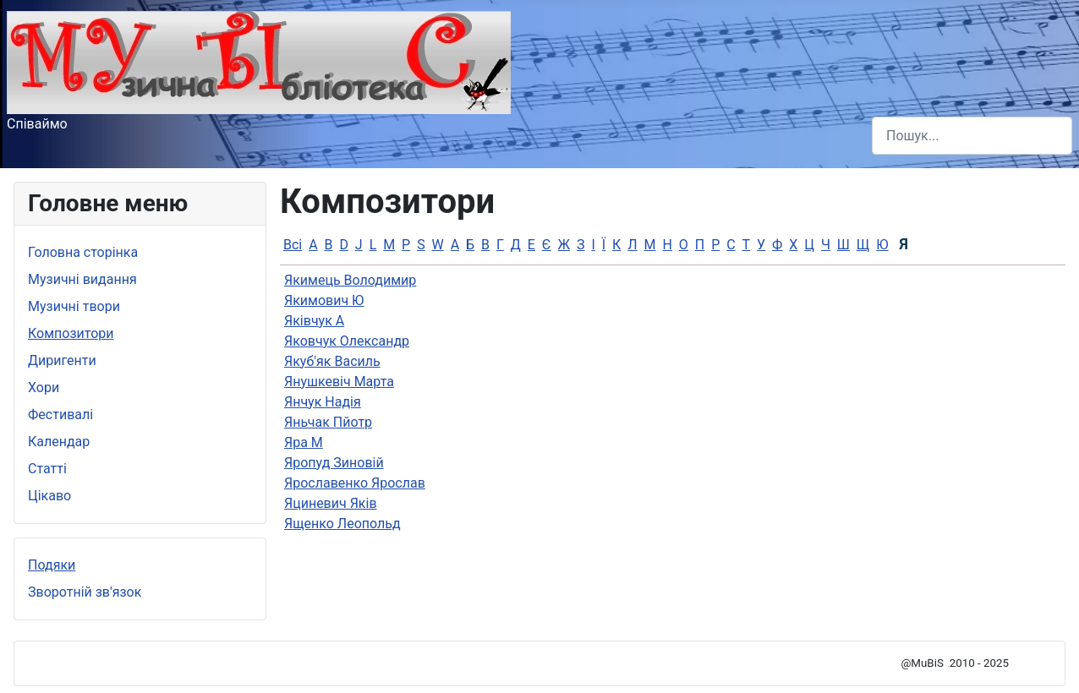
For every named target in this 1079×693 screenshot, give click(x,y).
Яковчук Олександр (346, 341)
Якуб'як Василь (332, 361)
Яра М (303, 442)
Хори (43, 387)
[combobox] (972, 136)
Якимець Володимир (350, 280)
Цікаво (49, 496)
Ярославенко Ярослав (354, 483)
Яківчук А (314, 321)
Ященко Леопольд (342, 524)
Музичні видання (82, 279)
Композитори (71, 333)
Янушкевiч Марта (339, 382)
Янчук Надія (322, 402)
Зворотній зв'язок (84, 592)
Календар (59, 442)
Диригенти (62, 360)
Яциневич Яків (330, 503)
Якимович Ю (324, 300)
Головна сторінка (83, 252)
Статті (47, 469)
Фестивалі (60, 415)
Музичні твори (74, 306)
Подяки (51, 565)
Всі (292, 245)
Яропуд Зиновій (334, 463)
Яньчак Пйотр (328, 422)
